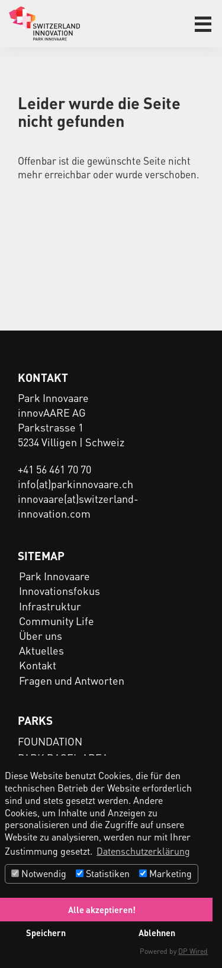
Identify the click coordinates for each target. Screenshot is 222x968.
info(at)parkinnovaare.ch (75, 483)
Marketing (165, 873)
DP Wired (193, 951)
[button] (203, 24)
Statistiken (103, 873)
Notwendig (38, 873)
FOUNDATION (50, 741)
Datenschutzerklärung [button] (143, 851)
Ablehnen (157, 932)
